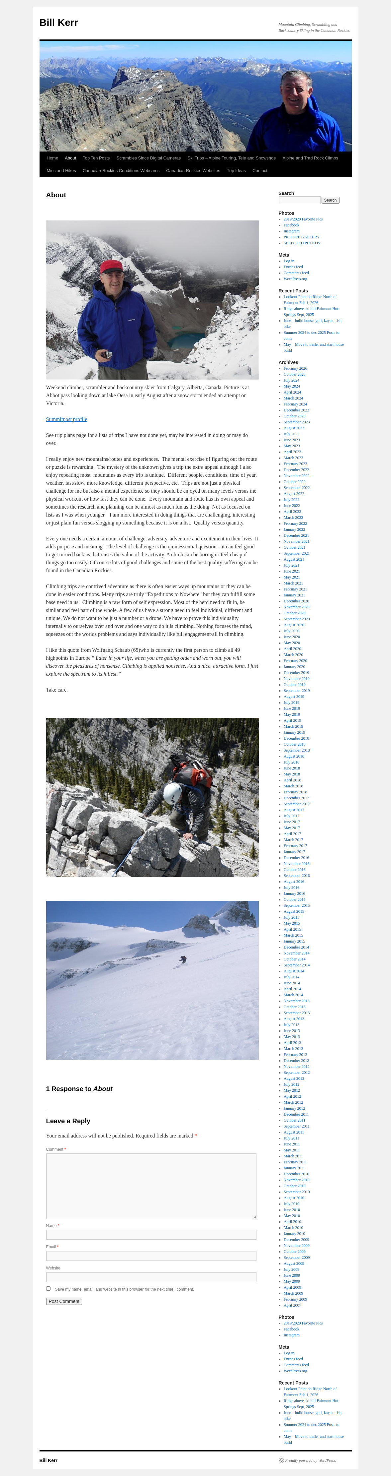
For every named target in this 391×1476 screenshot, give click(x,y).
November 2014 (297, 953)
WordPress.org (295, 279)
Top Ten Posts (96, 157)
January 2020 (294, 666)
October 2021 (295, 547)
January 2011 (294, 1168)
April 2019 (292, 720)
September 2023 (297, 422)
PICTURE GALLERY (302, 237)
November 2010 (297, 1180)
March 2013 (293, 1048)
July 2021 (291, 565)
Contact (259, 170)
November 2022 (297, 475)
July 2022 (291, 499)
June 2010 (292, 1209)
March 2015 (293, 935)
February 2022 (295, 523)
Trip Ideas (236, 170)
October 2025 (295, 374)
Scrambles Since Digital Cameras (149, 157)
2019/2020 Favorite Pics (303, 219)
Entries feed (293, 267)
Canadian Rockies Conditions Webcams (121, 170)
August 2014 (294, 971)
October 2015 (295, 899)
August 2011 (294, 1132)
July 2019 (291, 702)
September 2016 (297, 875)
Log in (289, 261)
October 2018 (295, 744)
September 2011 (297, 1126)
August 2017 (294, 810)
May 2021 (292, 577)
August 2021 (294, 559)
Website (53, 1268)
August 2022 (294, 493)
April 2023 (292, 452)
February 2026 (295, 368)
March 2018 (293, 786)
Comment (56, 1149)
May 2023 (292, 446)
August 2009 (294, 1263)
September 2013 (297, 1013)
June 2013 (292, 1030)
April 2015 (292, 929)
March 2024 (293, 398)
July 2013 (291, 1024)
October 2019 (295, 684)
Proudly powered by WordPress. (311, 1460)
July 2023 (291, 434)
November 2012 (297, 1066)
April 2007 (292, 1305)
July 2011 (291, 1138)
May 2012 (292, 1090)
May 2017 (292, 828)
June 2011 (292, 1144)
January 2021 (294, 595)
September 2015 (297, 905)
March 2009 (293, 1293)
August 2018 (294, 756)
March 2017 (293, 839)
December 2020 (296, 601)
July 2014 (291, 977)
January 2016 (294, 893)
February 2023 (295, 463)
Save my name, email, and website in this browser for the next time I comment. (124, 1289)
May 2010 (292, 1215)
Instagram (292, 231)
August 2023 (294, 428)
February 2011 (295, 1162)
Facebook (291, 225)
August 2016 (294, 881)
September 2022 (297, 487)
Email (52, 1247)
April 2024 (292, 392)
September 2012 (297, 1072)
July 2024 (291, 380)
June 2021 (292, 571)
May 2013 (292, 1036)
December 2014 (296, 947)
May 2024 (292, 386)
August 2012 (294, 1078)
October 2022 (295, 481)
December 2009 (296, 1239)
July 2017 (291, 816)
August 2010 (294, 1198)
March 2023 (293, 458)
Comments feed (296, 273)
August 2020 (294, 625)
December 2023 (296, 410)
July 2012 (291, 1084)
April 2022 (292, 511)
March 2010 (293, 1227)
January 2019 (294, 732)
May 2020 (292, 643)
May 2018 (292, 774)
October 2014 (295, 959)
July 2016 (291, 887)
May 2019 (292, 714)
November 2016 (297, 863)
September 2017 (297, 804)
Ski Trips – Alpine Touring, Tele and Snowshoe (231, 157)
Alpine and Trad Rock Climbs (310, 157)
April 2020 (292, 648)
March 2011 (293, 1156)
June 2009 (292, 1275)
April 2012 (292, 1096)
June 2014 (292, 983)
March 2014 (293, 995)
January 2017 (294, 851)
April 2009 (292, 1287)
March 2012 (293, 1102)
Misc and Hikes (61, 170)
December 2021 (296, 535)
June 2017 (292, 822)
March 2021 (293, 583)
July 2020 (291, 631)
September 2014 (297, 965)
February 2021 (295, 589)
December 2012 (296, 1060)
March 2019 (293, 726)
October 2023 (295, 416)
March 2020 (293, 654)
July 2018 (291, 762)
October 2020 (295, 613)
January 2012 (294, 1108)
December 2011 (296, 1114)
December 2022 (296, 469)
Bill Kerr (59, 22)
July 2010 (291, 1203)
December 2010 (296, 1174)
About (70, 157)
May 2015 (292, 923)
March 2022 (293, 517)
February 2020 (295, 660)
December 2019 (296, 672)
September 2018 (297, 750)
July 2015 (291, 917)
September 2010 (297, 1192)
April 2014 (292, 989)
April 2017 (292, 833)
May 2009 (292, 1281)
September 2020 (297, 619)
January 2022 (294, 529)
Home (52, 157)
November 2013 (297, 1001)
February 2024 (295, 404)
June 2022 (292, 505)
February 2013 (295, 1054)
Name (52, 1225)
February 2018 (295, 792)
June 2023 (292, 440)
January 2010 (294, 1233)
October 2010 (295, 1186)
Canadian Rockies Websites (193, 170)
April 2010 (292, 1221)
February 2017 (295, 845)
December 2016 (296, 857)
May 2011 (292, 1150)
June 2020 (292, 637)
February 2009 (295, 1299)
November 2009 (297, 1245)
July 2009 (291, 1269)
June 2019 (292, 708)
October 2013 (295, 1007)
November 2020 (297, 607)
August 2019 (294, 696)
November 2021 (297, 541)
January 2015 (294, 941)
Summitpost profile (66, 419)
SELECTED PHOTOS (302, 243)
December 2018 (296, 738)
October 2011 (294, 1120)
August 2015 (294, 911)
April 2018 (292, 780)
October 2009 (295, 1251)
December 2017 (296, 798)
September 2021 (297, 553)
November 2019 (297, 678)
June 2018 (292, 768)
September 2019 (297, 690)
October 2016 (295, 869)
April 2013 (292, 1042)
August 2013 (294, 1018)
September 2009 (297, 1257)
